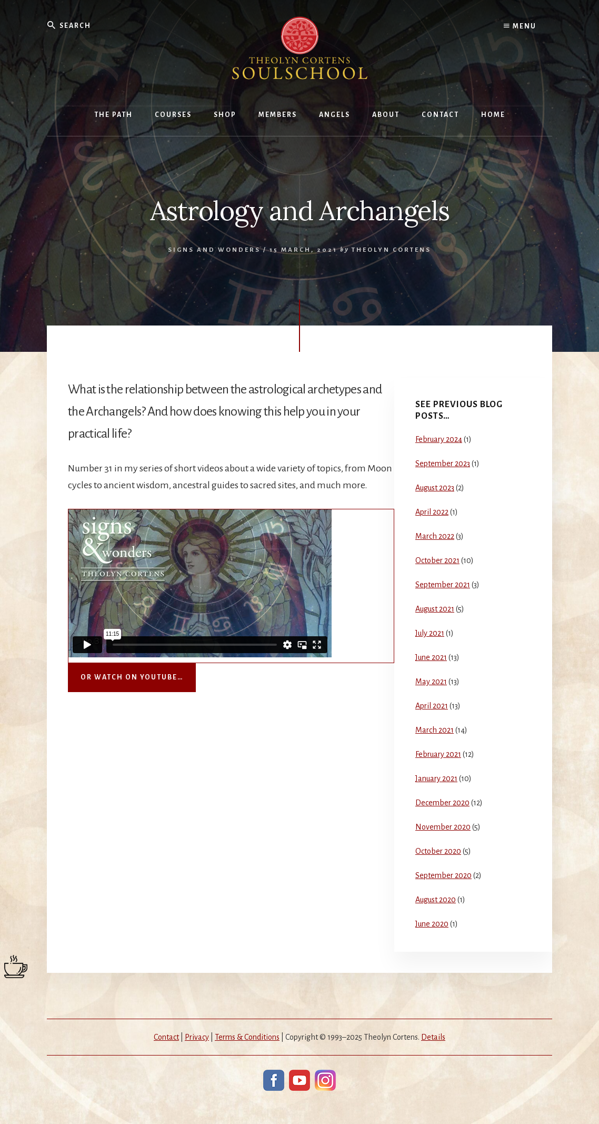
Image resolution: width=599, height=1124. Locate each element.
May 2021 (431, 681)
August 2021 (434, 609)
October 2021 (437, 560)
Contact (166, 1037)
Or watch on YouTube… (132, 677)
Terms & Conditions (247, 1037)
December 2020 (442, 802)
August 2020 (435, 899)
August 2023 (434, 488)
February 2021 (438, 754)
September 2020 (443, 875)
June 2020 (431, 924)
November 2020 (443, 827)
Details (433, 1037)
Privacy (197, 1037)
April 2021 (431, 706)
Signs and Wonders (214, 250)
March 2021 (434, 730)
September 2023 (442, 463)
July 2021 (429, 633)
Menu (520, 26)
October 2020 (438, 851)
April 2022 (431, 512)
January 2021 (436, 778)
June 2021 (431, 657)
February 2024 (438, 439)
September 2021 (442, 584)
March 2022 (434, 536)
